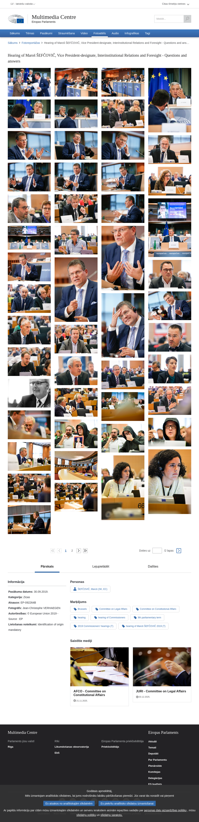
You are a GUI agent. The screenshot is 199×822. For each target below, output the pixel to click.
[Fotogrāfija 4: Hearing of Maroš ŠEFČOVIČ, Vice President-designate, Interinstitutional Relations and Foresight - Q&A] (169, 100)
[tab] (47, 567)
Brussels (80, 609)
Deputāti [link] (153, 753)
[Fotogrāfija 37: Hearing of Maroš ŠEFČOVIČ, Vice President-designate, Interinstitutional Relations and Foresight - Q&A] (169, 400)
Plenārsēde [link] (155, 766)
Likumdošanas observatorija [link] (72, 746)
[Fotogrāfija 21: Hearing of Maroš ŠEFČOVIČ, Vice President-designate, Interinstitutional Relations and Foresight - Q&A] (76, 240)
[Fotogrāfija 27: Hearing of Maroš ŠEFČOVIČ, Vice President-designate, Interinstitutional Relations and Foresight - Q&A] (169, 305)
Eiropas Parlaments (44, 21)
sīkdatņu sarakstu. (111, 815)
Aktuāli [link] (152, 741)
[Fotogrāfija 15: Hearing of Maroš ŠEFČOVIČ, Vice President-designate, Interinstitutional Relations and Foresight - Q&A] (169, 181)
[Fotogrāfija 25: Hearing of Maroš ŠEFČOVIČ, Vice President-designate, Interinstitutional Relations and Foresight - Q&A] (169, 274)
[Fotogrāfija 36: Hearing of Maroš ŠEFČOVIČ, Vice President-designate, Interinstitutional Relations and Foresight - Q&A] (29, 393)
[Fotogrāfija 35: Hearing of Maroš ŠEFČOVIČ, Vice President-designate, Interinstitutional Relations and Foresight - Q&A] (122, 375)
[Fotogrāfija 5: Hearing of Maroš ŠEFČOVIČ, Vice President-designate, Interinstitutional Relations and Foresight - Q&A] (29, 113)
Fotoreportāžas (31, 42)
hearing (79, 617)
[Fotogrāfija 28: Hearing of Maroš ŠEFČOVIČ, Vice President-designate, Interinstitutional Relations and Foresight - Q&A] (122, 325)
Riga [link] (10, 746)
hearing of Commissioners (109, 617)
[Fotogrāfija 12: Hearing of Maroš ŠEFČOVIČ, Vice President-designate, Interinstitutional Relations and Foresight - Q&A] (29, 177)
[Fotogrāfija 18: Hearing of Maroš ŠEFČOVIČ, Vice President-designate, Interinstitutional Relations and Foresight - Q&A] (122, 208)
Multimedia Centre (54, 17)
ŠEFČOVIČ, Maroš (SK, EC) (90, 589)
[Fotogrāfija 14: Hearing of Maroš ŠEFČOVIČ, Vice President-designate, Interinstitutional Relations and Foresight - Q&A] (122, 177)
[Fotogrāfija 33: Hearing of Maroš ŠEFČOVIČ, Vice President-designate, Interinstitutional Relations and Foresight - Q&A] (169, 369)
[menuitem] (22, 4)
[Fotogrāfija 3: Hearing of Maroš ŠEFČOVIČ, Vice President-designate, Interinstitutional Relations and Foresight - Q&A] (122, 82)
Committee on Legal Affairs (111, 609)
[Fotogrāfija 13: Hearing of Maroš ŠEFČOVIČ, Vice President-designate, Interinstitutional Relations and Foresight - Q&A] (76, 177)
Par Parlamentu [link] (157, 760)
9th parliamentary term (147, 617)
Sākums (13, 42)
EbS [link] (57, 753)
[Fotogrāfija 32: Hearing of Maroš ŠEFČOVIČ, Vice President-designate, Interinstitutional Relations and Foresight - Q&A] (29, 361)
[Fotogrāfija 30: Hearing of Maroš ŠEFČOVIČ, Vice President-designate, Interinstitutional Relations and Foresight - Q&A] (169, 337)
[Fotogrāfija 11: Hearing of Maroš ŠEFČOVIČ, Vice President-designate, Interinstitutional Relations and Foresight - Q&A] (169, 149)
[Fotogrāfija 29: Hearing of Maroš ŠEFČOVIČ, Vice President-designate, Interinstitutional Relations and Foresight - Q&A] (29, 330)
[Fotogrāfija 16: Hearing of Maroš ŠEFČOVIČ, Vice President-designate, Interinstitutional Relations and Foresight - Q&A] (29, 208)
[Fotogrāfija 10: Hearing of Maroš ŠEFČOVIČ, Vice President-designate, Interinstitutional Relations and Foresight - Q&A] (122, 145)
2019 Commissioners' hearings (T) (93, 626)
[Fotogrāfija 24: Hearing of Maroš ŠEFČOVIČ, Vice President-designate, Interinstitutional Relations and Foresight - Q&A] (76, 289)
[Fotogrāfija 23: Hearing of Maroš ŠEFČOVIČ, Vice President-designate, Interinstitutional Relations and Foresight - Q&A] (29, 267)
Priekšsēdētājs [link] (110, 746)
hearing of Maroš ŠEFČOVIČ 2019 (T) (143, 626)
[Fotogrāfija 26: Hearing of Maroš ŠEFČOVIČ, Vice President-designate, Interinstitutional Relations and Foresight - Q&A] (29, 298)
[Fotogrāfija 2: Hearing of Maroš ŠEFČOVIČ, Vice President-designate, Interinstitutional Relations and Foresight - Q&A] (76, 82)
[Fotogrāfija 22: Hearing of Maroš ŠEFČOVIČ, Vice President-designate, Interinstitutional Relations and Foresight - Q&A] (122, 258)
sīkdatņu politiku (86, 815)
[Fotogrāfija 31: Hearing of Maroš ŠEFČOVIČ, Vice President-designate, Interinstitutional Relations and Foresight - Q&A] (76, 339)
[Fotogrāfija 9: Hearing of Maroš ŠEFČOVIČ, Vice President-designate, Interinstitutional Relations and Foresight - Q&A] (76, 145)
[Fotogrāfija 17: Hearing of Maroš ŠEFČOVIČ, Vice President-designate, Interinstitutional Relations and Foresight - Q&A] (76, 208)
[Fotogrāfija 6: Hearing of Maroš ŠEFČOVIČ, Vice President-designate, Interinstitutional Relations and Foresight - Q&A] (76, 113)
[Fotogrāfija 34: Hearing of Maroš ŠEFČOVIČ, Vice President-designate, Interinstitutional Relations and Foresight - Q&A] (76, 370)
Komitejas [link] (154, 772)
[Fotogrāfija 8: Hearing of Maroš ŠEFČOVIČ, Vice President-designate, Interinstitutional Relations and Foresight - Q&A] (29, 145)
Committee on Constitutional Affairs (155, 609)
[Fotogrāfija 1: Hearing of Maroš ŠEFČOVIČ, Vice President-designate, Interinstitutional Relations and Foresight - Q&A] (29, 82)
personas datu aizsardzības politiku (165, 810)
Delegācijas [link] (155, 778)
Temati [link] (152, 747)
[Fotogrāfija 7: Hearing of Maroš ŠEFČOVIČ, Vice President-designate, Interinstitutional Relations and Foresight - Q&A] (122, 113)
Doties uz (144, 550)
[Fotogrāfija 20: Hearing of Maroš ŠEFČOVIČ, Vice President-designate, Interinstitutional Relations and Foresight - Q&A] (29, 238)
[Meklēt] (187, 19)
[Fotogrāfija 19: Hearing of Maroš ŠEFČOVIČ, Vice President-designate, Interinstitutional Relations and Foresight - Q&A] (169, 227)
